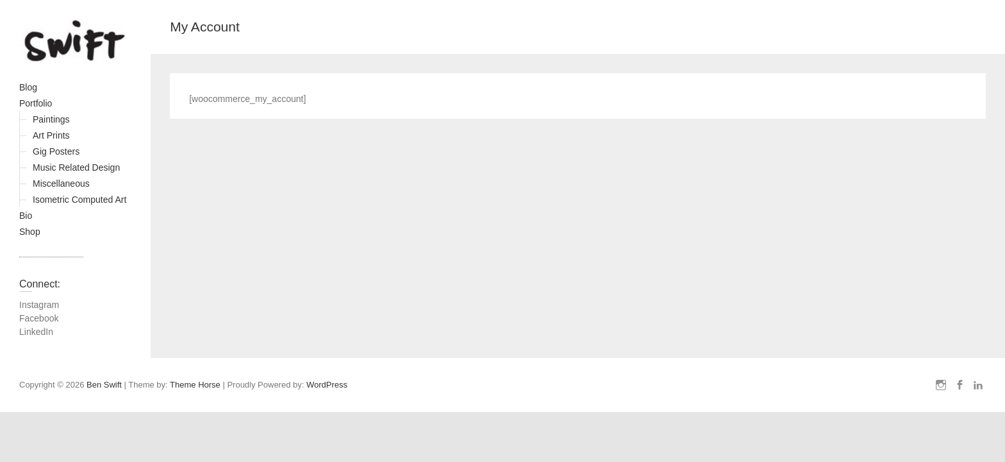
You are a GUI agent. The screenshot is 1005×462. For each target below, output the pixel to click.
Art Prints (51, 135)
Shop (29, 232)
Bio (25, 215)
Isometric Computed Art (79, 199)
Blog (28, 87)
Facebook (38, 318)
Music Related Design (76, 167)
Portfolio (35, 103)
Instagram (39, 305)
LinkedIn (36, 332)
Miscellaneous (61, 183)
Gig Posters (56, 151)
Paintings (51, 119)
